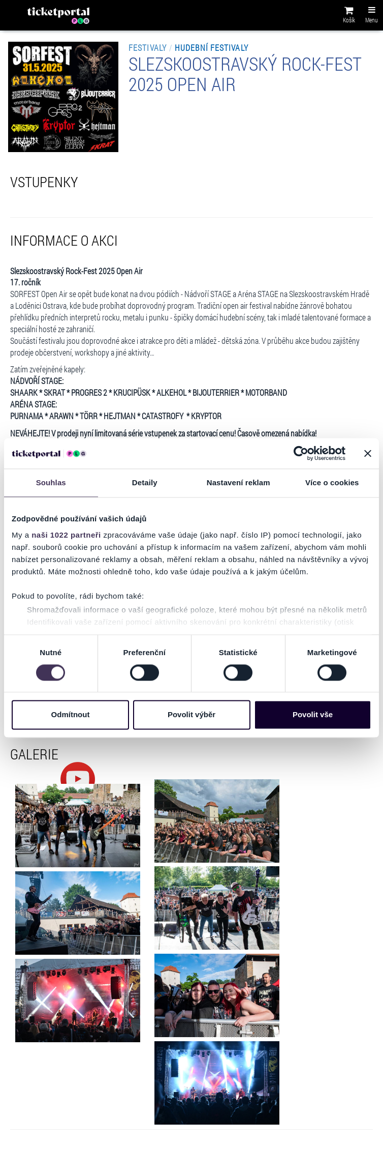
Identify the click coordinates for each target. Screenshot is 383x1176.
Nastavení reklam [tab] (238, 482)
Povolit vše (313, 715)
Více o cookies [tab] (332, 482)
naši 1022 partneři (66, 535)
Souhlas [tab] (51, 482)
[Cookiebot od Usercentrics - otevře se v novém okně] (301, 453)
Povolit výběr (191, 715)
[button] (349, 16)
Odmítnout (70, 715)
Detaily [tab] (144, 482)
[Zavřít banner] (367, 453)
